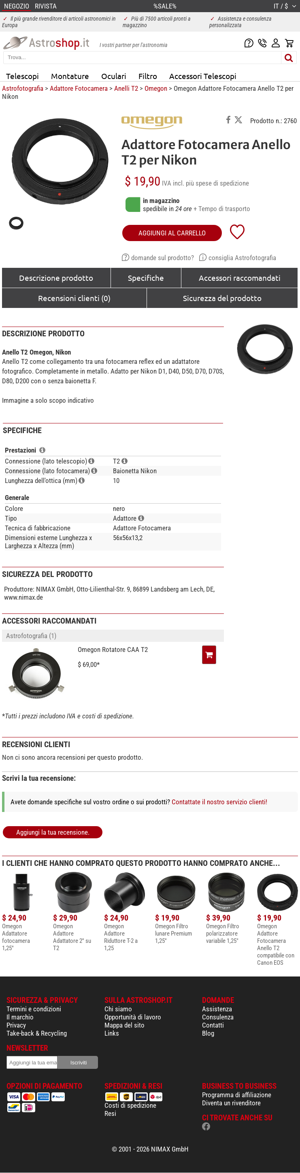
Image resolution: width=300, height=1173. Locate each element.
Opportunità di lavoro (132, 1017)
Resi (110, 1113)
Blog (208, 1033)
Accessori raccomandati (240, 277)
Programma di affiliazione (236, 1095)
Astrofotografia (22, 88)
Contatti (213, 1025)
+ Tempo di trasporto (222, 209)
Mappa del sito (124, 1025)
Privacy (16, 1025)
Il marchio (20, 1017)
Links (111, 1033)
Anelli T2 (126, 88)
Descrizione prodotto (56, 277)
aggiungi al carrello (172, 233)
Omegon (156, 88)
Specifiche (146, 277)
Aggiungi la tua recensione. (52, 832)
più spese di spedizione (217, 183)
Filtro (147, 76)
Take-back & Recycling (36, 1033)
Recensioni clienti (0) (74, 298)
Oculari (113, 76)
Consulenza (218, 1017)
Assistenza (217, 1009)
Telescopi (22, 76)
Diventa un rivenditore (231, 1103)
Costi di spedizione (130, 1105)
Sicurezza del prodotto (222, 298)
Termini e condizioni (33, 1009)
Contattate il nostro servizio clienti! (219, 802)
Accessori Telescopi (202, 76)
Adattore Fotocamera (79, 88)
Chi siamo (118, 1009)
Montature (70, 76)
